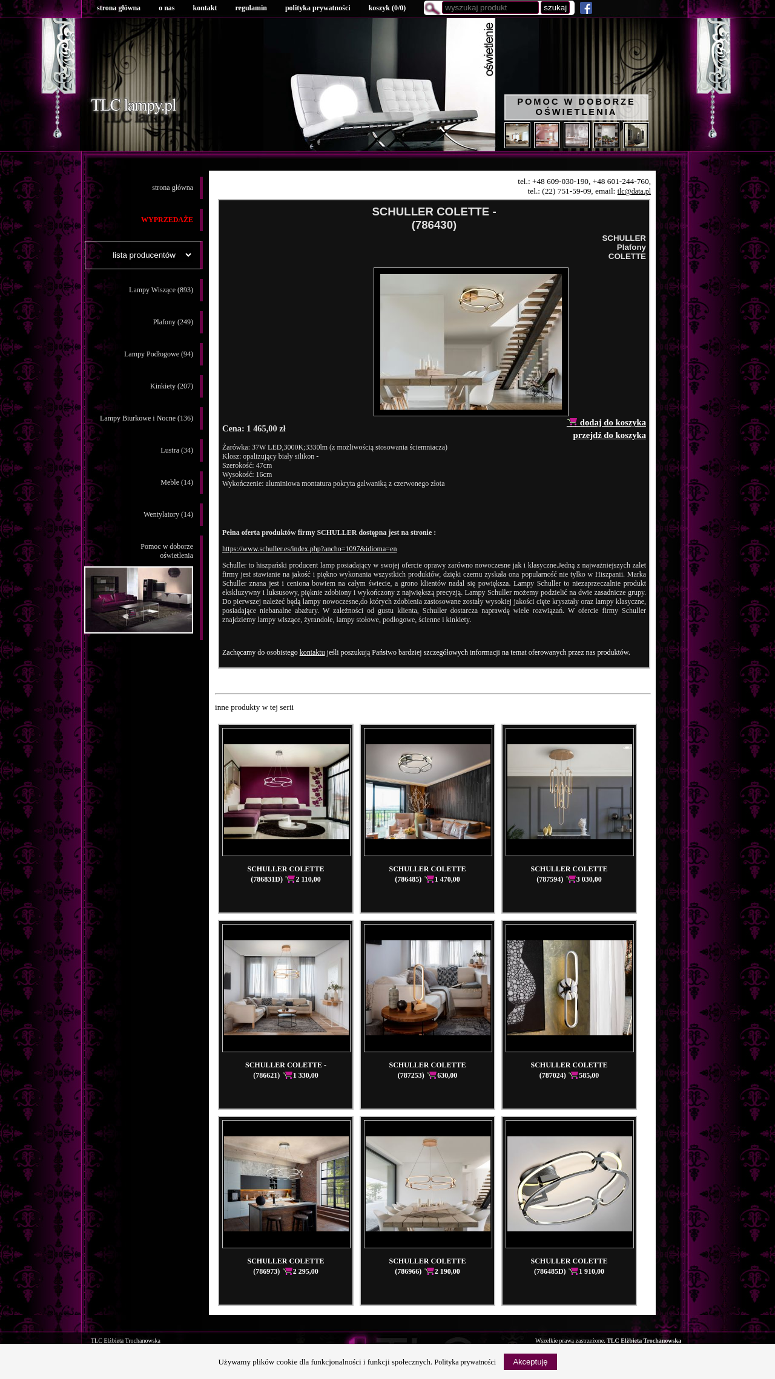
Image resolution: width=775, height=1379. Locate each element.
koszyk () (387, 8)
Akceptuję (530, 1361)
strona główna (118, 8)
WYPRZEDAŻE (167, 219)
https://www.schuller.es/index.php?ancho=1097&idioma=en (309, 549)
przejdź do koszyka (609, 435)
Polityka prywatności (465, 1362)
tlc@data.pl (634, 191)
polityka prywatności (318, 8)
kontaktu (312, 652)
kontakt (205, 8)
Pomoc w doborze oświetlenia (576, 107)
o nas (166, 8)
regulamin (250, 8)
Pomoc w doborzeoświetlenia (138, 588)
